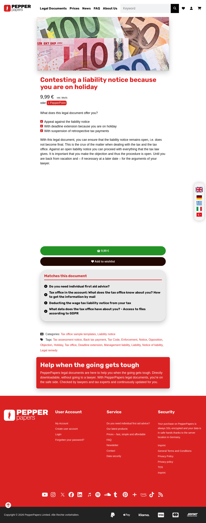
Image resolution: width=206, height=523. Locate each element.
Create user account (66, 428)
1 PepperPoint (57, 102)
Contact (111, 450)
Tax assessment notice (67, 339)
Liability (136, 345)
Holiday (58, 345)
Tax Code (114, 339)
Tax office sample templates (78, 334)
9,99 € (105, 250)
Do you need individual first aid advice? (79, 286)
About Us (110, 8)
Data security (114, 456)
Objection (46, 345)
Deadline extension (90, 345)
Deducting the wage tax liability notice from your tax (90, 303)
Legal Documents (53, 8)
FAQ (97, 8)
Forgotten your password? (69, 439)
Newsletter (112, 445)
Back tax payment (95, 339)
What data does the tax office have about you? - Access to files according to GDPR (97, 311)
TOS (160, 467)
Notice (143, 339)
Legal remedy (49, 350)
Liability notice (107, 334)
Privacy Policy (165, 456)
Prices (74, 8)
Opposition (155, 339)
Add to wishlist (103, 261)
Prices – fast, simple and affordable (126, 434)
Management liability (117, 345)
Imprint (162, 445)
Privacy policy (165, 461)
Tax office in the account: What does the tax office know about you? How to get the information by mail (104, 295)
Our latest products (117, 428)
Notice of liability (152, 345)
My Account (61, 423)
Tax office (71, 345)
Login (58, 434)
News (86, 8)
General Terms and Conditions (175, 450)
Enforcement (129, 339)
